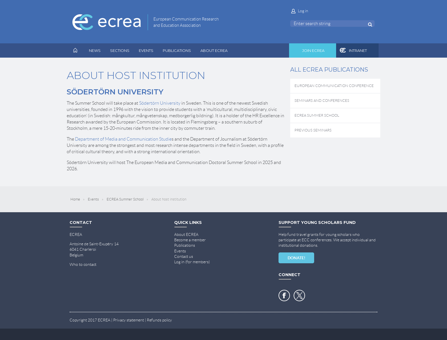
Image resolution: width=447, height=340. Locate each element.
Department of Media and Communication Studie (123, 139)
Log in (303, 11)
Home (75, 199)
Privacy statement (128, 320)
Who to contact (83, 264)
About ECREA (186, 234)
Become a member (190, 240)
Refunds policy (159, 320)
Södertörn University (159, 103)
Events (93, 199)
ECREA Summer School (125, 199)
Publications (184, 245)
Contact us (183, 256)
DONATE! (296, 258)
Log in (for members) (192, 262)
